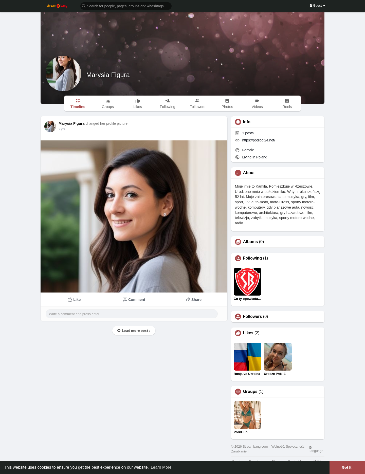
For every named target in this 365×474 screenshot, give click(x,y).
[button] (126, 6)
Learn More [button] (161, 467)
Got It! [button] (347, 467)
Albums (250, 242)
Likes (248, 333)
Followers (252, 317)
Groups (250, 392)
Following (252, 258)
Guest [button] (317, 5)
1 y (61, 129)
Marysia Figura (108, 75)
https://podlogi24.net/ (258, 140)
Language (316, 449)
